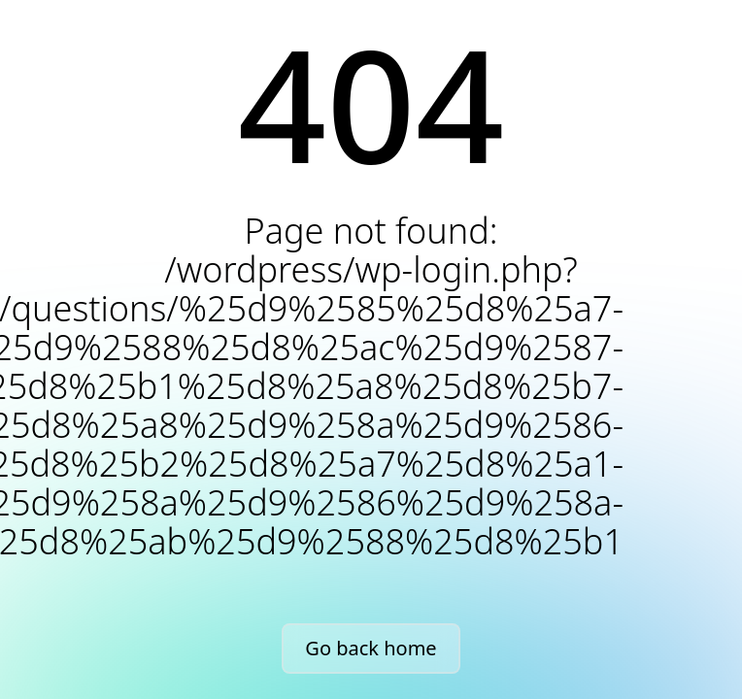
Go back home (370, 648)
